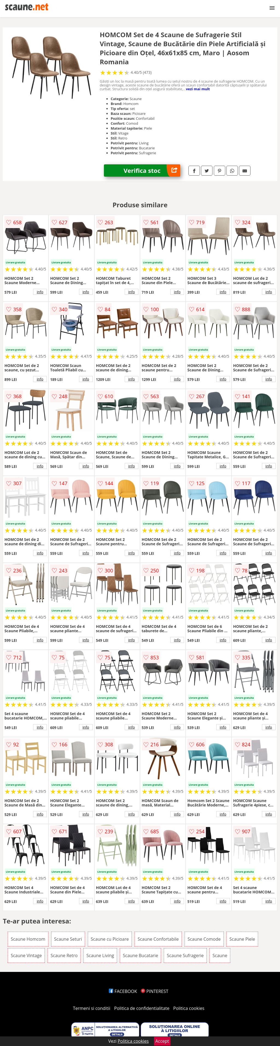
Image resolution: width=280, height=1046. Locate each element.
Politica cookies (189, 1008)
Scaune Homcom (28, 939)
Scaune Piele (242, 939)
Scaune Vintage (26, 955)
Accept (162, 1041)
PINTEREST (154, 991)
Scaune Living (100, 955)
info (40, 291)
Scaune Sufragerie (185, 955)
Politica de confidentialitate (142, 1008)
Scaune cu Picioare (110, 939)
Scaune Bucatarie (140, 955)
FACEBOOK (123, 991)
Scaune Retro (64, 955)
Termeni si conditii (91, 1008)
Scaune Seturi (68, 939)
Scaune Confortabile (158, 939)
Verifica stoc (152, 170)
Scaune (219, 955)
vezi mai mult (198, 88)
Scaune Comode (204, 939)
